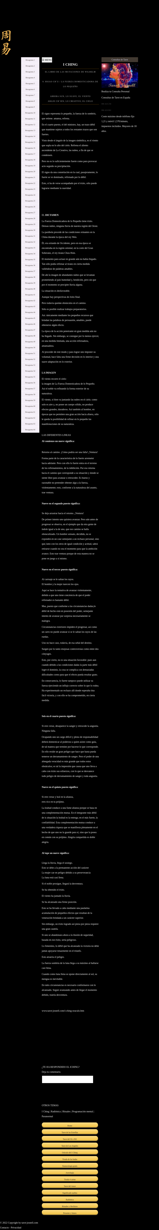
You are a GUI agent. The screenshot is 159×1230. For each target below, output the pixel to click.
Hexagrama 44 (30, 312)
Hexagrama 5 (30, 83)
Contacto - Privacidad (10, 1227)
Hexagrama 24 (30, 195)
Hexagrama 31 (30, 236)
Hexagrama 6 (30, 89)
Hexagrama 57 (30, 389)
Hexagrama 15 (30, 142)
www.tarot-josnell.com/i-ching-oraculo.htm (63, 1010)
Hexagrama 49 (30, 342)
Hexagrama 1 (30, 60)
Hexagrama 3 (30, 72)
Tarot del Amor (70, 1186)
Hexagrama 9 (30, 107)
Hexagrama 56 (30, 383)
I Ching (46, 1111)
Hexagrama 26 (30, 207)
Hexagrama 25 (30, 201)
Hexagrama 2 (30, 66)
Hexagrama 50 (30, 347)
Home (69, 1126)
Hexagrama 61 (30, 412)
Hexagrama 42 (30, 301)
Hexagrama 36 (30, 265)
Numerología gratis (69, 1166)
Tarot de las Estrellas (70, 1132)
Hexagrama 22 (30, 183)
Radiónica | (56, 1111)
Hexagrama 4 (30, 78)
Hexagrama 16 (30, 148)
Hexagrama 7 (30, 95)
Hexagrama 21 (30, 177)
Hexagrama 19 (30, 166)
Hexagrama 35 (30, 259)
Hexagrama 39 (30, 283)
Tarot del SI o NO (70, 1139)
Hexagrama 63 (30, 424)
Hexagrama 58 (30, 394)
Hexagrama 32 (30, 242)
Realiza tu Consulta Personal (115, 91)
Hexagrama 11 (30, 119)
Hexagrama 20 (30, 171)
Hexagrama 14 (30, 136)
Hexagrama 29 (30, 224)
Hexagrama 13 (30, 130)
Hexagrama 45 (30, 318)
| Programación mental (82, 1111)
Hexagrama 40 (30, 289)
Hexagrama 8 (30, 101)
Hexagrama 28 (30, 218)
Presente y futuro (69, 1213)
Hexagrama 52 (30, 359)
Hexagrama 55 (30, 377)
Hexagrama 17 (30, 154)
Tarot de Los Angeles (70, 1146)
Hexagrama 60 (30, 406)
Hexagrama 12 (30, 125)
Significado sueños (69, 1193)
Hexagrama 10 (30, 113)
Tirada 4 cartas (70, 1179)
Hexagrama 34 (30, 254)
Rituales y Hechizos (70, 1206)
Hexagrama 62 (30, 418)
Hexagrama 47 (30, 330)
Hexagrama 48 (30, 336)
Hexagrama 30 (30, 230)
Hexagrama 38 (30, 277)
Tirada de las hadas (69, 1159)
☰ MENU (47, 60)
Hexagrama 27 (30, 213)
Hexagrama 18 (30, 160)
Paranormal (47, 1116)
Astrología (70, 1173)
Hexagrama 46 (30, 324)
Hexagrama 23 (30, 189)
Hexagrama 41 (30, 295)
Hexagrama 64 (30, 430)
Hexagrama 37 (30, 271)
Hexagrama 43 (30, 306)
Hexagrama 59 (30, 400)
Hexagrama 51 (30, 353)
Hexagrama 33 (30, 248)
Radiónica (70, 1200)
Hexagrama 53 (30, 365)
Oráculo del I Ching (70, 1153)
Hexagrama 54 (30, 371)
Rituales (66, 1111)
